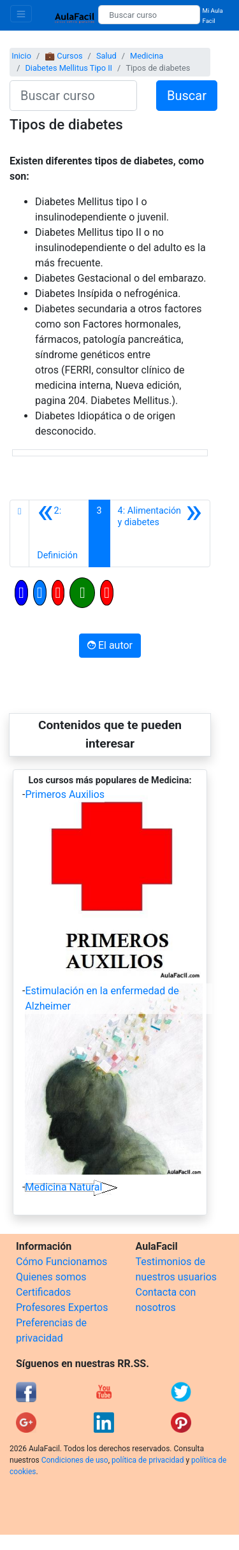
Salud (106, 56)
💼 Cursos (63, 56)
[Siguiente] (160, 533)
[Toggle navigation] (21, 13)
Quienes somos (51, 1277)
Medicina (146, 56)
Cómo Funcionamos (61, 1262)
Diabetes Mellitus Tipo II (68, 68)
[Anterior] (59, 533)
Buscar (186, 95)
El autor (110, 645)
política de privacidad (148, 1460)
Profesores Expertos (62, 1307)
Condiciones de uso (74, 1460)
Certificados (43, 1292)
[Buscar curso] (148, 14)
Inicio (21, 56)
